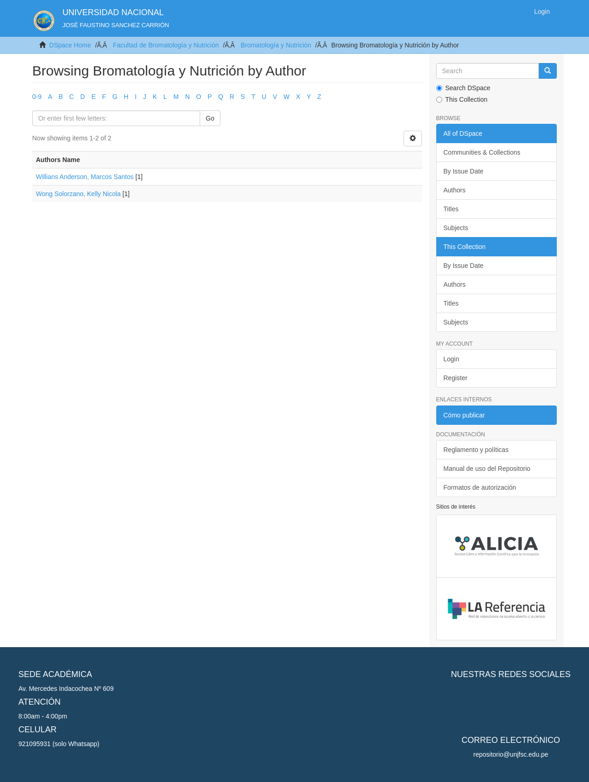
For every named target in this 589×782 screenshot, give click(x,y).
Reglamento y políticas (476, 449)
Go (210, 118)
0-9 (36, 96)
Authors (455, 190)
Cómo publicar (464, 415)
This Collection (462, 99)
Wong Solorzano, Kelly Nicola (78, 193)
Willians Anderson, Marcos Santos (84, 176)
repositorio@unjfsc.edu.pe (511, 754)
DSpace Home (70, 45)
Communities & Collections (482, 152)
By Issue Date (464, 171)
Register (456, 378)
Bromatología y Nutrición (276, 45)
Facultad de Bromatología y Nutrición (166, 45)
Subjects (456, 228)
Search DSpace (463, 88)
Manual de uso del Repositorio (487, 468)
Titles (451, 209)
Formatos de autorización (480, 487)
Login (451, 359)
